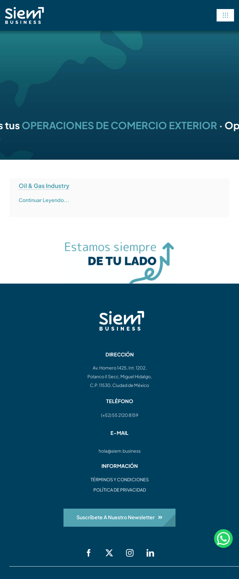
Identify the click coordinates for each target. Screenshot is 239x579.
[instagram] (129, 553)
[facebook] (88, 553)
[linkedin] (150, 553)
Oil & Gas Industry (44, 185)
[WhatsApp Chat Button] (223, 538)
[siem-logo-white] (24, 9)
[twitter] (109, 553)
